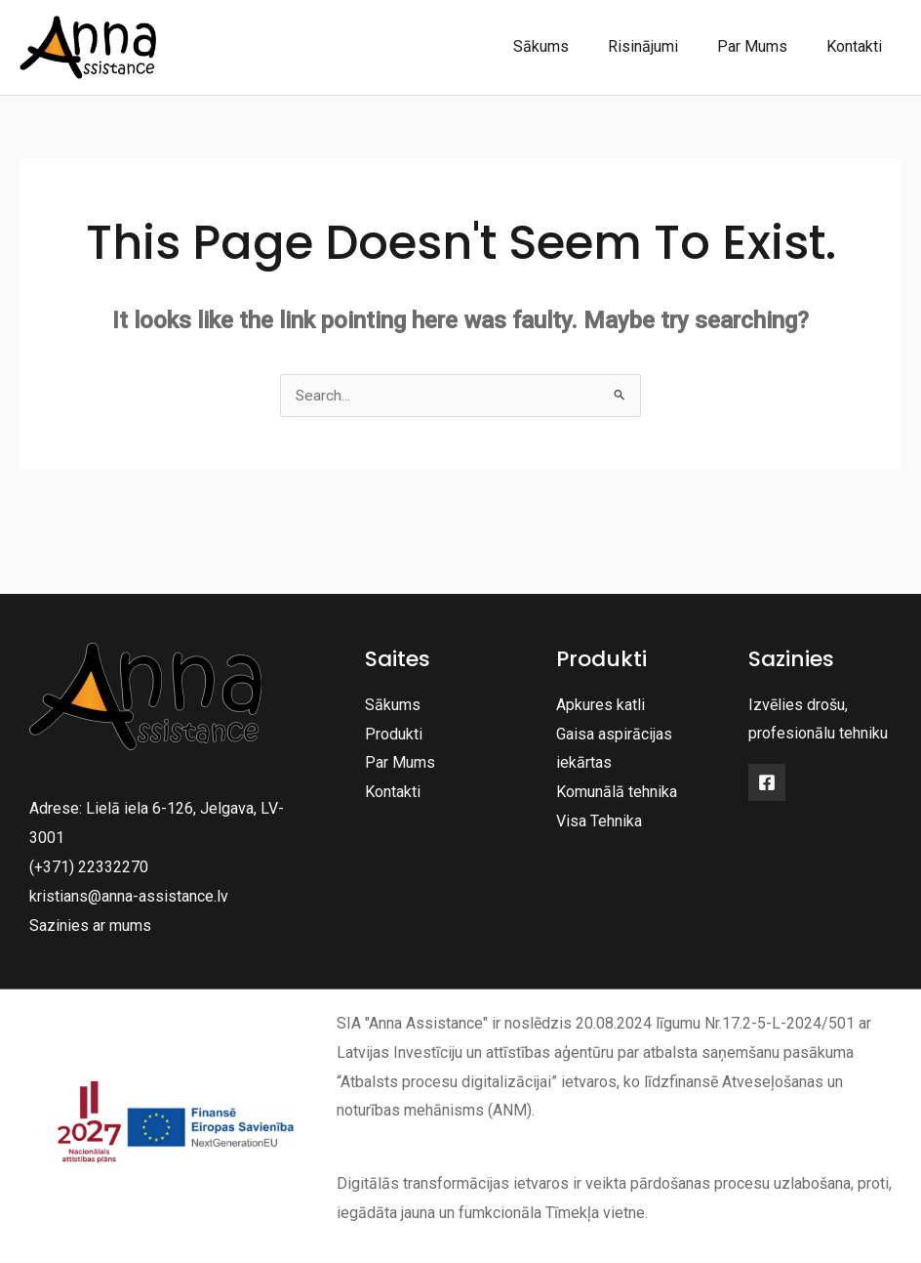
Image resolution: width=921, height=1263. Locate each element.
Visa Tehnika (599, 822)
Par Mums (764, 46)
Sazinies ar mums (90, 925)
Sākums (568, 46)
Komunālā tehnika (616, 792)
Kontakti (858, 46)
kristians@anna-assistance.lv (128, 896)
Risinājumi (662, 46)
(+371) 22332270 (88, 868)
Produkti (393, 734)
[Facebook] (766, 783)
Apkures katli (600, 705)
